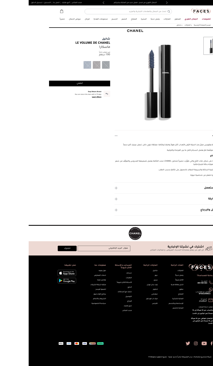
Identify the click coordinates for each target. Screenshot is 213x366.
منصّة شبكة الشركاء (69, 285)
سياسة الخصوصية (70, 304)
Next (75, 2)
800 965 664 (174, 283)
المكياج (152, 294)
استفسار (174, 301)
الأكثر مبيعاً (151, 280)
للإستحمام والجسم (147, 304)
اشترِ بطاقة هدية (148, 285)
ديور (127, 275)
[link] (138, 19)
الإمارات (204, 3)
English (196, 2)
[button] (206, 2)
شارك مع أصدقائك (96, 292)
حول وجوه (73, 271)
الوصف (139, 135)
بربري (127, 280)
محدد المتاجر (48, 3)
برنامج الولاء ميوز (71, 294)
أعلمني (51, 83)
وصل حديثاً (151, 275)
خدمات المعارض (71, 275)
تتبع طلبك (99, 306)
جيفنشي (126, 294)
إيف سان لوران (123, 285)
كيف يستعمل (139, 188)
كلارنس (126, 304)
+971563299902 (176, 294)
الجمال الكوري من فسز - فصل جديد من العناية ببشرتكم (106, 3)
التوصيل (100, 297)
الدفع (101, 287)
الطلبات (100, 278)
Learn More (68, 97)
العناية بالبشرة (149, 299)
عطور (153, 289)
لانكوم (126, 289)
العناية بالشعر (149, 308)
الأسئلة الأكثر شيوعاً (95, 282)
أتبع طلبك (37, 3)
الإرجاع (101, 301)
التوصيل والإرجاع (139, 210)
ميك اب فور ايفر (123, 299)
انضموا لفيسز (72, 289)
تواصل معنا (72, 280)
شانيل (77, 39)
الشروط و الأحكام (70, 299)
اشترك (38, 248)
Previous (137, 2)
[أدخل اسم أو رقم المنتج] (98, 12)
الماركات (152, 271)
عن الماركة (139, 199)
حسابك (100, 273)
